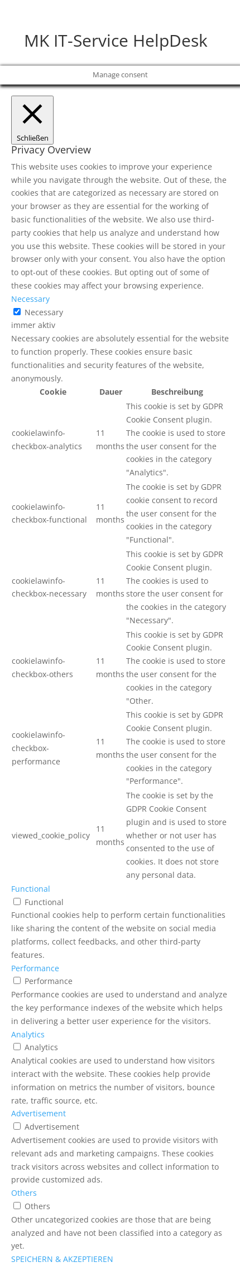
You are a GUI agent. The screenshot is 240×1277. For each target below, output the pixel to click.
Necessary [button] (30, 299)
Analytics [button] (28, 1034)
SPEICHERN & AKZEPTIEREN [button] (62, 1259)
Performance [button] (35, 968)
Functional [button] (30, 888)
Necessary (44, 312)
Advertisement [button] (38, 1113)
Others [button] (24, 1192)
